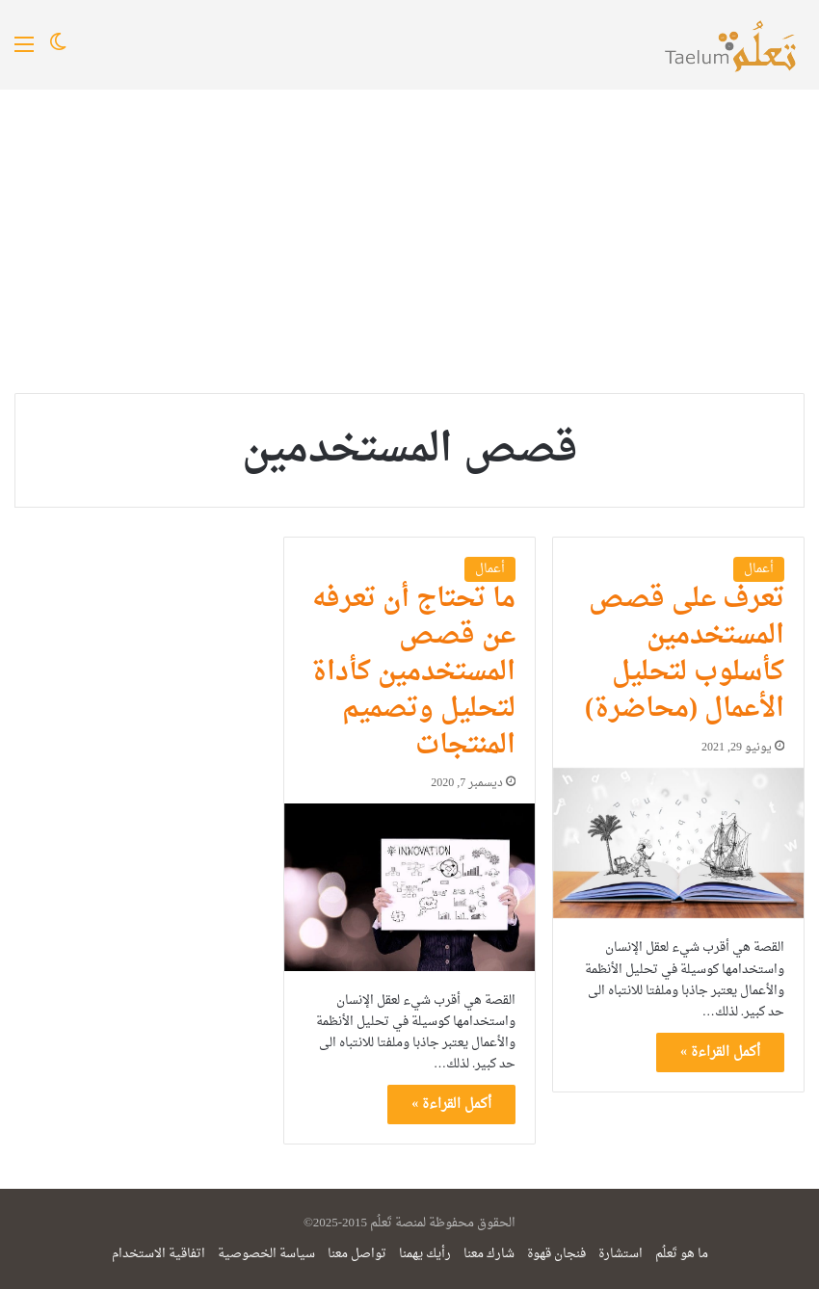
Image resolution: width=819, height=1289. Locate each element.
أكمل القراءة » (720, 1052)
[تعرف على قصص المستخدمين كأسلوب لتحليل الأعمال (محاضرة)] (678, 843)
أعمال (759, 569)
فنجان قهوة (556, 1254)
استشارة (620, 1254)
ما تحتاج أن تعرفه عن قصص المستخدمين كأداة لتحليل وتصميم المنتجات (413, 672)
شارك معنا (489, 1254)
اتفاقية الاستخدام (158, 1254)
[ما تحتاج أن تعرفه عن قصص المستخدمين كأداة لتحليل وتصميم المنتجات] (409, 886)
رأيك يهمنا (425, 1254)
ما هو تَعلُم (681, 1254)
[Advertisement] (409, 234)
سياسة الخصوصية (266, 1254)
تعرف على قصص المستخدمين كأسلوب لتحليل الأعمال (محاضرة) (684, 653)
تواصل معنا (357, 1254)
